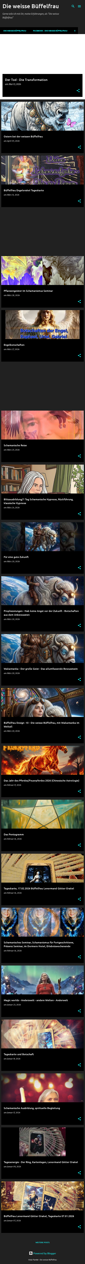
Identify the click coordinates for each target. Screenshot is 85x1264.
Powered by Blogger (42, 1253)
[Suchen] (73, 6)
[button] (78, 91)
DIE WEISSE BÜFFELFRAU (14, 30)
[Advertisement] (42, 232)
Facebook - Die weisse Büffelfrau (49, 30)
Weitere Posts (42, 1242)
